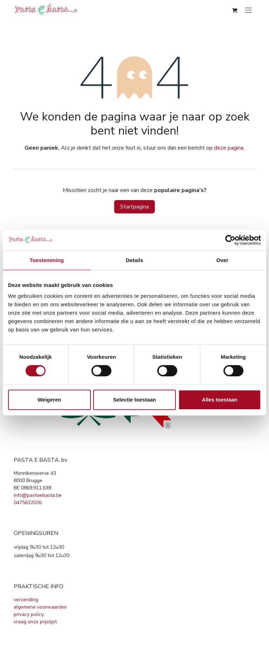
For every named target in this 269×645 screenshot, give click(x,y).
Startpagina (134, 207)
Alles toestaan (219, 400)
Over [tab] (222, 260)
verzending (26, 599)
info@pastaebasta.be (38, 495)
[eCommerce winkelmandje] (234, 10)
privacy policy (29, 614)
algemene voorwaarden (40, 607)
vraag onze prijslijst (35, 621)
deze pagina (228, 148)
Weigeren (49, 400)
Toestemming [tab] (47, 260)
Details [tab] (134, 260)
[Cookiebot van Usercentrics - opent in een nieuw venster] (230, 240)
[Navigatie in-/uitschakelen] (248, 10)
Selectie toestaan (134, 400)
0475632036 (28, 502)
